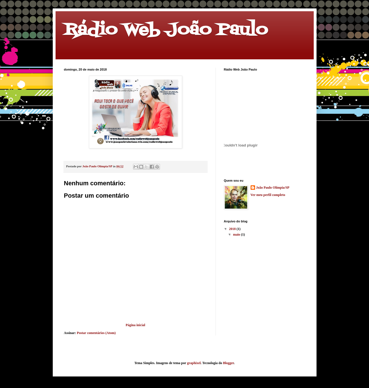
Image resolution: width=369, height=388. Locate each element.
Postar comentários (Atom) (96, 333)
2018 (233, 229)
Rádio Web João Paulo (166, 30)
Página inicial (135, 325)
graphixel (194, 363)
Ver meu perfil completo (268, 195)
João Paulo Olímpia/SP (273, 188)
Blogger (228, 363)
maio (237, 234)
